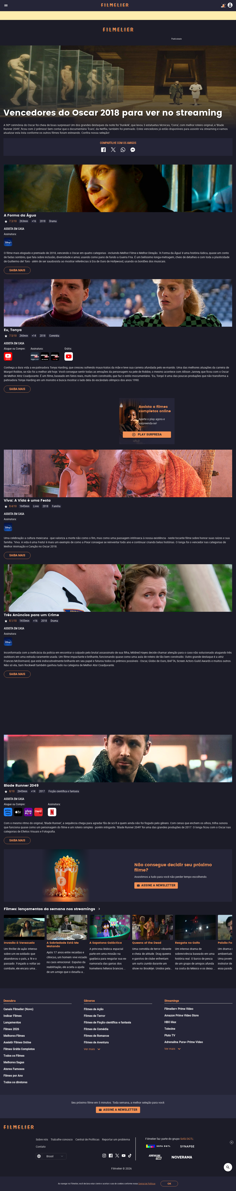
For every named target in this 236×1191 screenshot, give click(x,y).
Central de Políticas (146, 1183)
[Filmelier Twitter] (117, 1156)
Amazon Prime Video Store (181, 1015)
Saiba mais (17, 270)
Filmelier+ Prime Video (178, 1009)
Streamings (171, 1000)
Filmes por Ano (13, 1075)
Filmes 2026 (11, 1029)
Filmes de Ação (93, 1009)
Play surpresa (147, 435)
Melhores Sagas (13, 1062)
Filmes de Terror (94, 1016)
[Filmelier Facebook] (110, 1156)
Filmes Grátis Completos (19, 1049)
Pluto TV (169, 1035)
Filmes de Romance (96, 1035)
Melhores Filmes (14, 1035)
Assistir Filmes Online (17, 1042)
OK (169, 1184)
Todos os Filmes (13, 1055)
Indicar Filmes (12, 1016)
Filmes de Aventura (96, 1042)
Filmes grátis (98, 15)
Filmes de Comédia (96, 1029)
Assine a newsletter (156, 885)
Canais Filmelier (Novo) (18, 1009)
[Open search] (228, 1167)
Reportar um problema (116, 1139)
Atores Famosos (13, 1069)
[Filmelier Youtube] (123, 1156)
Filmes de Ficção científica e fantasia (107, 1022)
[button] (62, 1156)
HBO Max (170, 1022)
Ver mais (92, 1049)
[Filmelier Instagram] (104, 1156)
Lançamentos (12, 1022)
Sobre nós (42, 1139)
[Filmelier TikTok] (130, 1156)
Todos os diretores (15, 1082)
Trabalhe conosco (62, 1139)
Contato (41, 1147)
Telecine (169, 1028)
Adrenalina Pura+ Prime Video (183, 1042)
